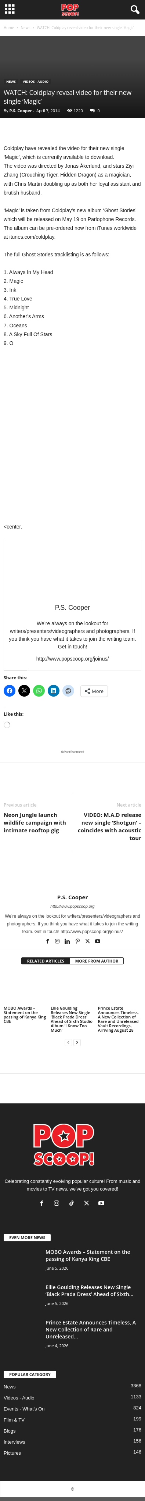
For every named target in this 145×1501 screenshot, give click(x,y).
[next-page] (77, 1042)
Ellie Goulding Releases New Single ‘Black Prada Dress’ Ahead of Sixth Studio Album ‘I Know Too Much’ (72, 1019)
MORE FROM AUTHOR (96, 961)
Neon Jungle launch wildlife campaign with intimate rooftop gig (35, 822)
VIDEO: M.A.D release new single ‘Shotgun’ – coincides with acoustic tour (109, 826)
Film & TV (14, 1420)
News (25, 27)
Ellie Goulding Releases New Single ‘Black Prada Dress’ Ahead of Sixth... (89, 1291)
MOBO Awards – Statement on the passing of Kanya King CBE (25, 1014)
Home (9, 27)
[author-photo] (72, 872)
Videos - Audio (35, 81)
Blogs (10, 1431)
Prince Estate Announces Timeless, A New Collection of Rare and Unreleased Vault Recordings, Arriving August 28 (118, 1019)
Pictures (12, 1453)
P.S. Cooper (20, 110)
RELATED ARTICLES (45, 961)
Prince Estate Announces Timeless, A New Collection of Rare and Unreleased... (91, 1329)
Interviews (14, 1442)
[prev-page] (68, 1042)
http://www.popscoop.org (72, 906)
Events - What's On (24, 1409)
